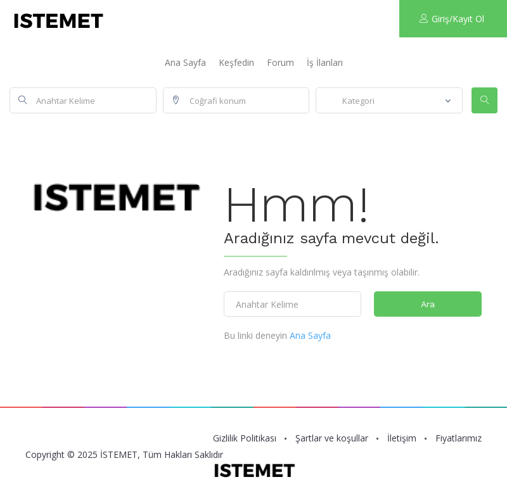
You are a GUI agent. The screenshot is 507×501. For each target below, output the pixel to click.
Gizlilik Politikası (244, 438)
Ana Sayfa (185, 62)
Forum (280, 62)
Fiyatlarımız (458, 438)
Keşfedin (236, 62)
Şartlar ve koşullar (331, 438)
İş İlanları (325, 62)
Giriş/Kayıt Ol (452, 19)
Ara (428, 304)
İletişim (401, 438)
